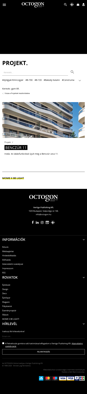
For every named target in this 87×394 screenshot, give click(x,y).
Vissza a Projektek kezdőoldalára (16, 93)
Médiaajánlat (8, 251)
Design (5, 289)
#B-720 (38, 80)
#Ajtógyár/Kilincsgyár (12, 80)
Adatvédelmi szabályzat (12, 264)
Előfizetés (6, 259)
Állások (5, 314)
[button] (65, 5)
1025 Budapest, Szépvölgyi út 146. (43, 211)
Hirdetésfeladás (9, 255)
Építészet (6, 285)
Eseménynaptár (9, 310)
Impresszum (7, 268)
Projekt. (7, 142)
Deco (4, 293)
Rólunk (5, 247)
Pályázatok (7, 306)
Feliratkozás (43, 351)
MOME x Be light (13, 178)
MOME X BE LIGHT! (10, 319)
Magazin (6, 302)
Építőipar (6, 297)
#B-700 (29, 80)
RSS (4, 272)
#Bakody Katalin (52, 80)
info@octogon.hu (43, 214)
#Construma (68, 80)
